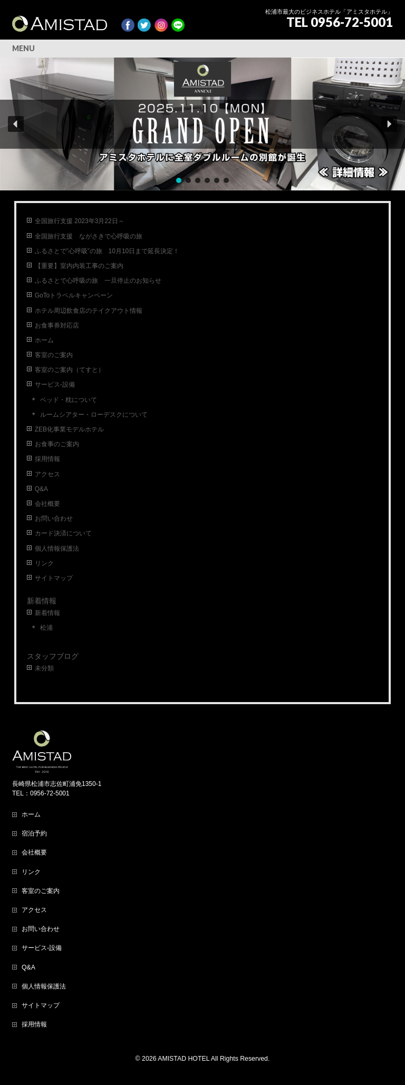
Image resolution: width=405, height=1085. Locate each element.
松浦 (46, 627)
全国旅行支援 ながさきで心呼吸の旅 (88, 236)
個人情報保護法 (57, 548)
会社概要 (47, 503)
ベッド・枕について (68, 400)
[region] (202, 123)
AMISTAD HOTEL (183, 1058)
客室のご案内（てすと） (69, 369)
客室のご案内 (54, 355)
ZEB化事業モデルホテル (69, 429)
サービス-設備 (55, 384)
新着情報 (41, 601)
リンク (44, 563)
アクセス (47, 474)
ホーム (44, 340)
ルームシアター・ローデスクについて (94, 414)
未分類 (44, 668)
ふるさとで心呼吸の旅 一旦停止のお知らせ (98, 280)
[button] (202, 123)
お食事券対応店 (57, 325)
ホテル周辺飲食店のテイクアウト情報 (88, 310)
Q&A (41, 489)
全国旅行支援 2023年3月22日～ (79, 221)
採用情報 (47, 459)
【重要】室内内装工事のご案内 (79, 266)
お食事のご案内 (57, 444)
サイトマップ (54, 578)
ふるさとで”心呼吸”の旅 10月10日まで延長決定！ (107, 251)
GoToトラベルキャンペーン (74, 295)
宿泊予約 (34, 833)
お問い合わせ (54, 518)
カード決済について (63, 533)
